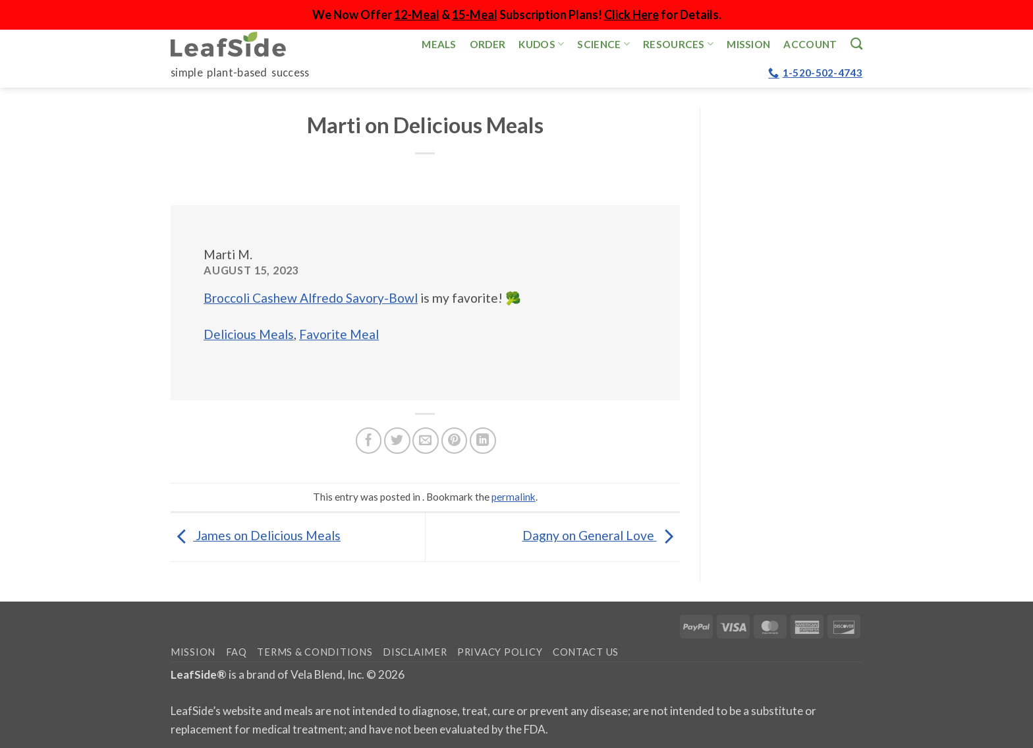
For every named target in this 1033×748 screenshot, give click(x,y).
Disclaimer (415, 652)
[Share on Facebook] (369, 440)
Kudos (541, 44)
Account (810, 44)
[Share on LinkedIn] (483, 440)
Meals (439, 44)
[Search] (856, 43)
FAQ (236, 652)
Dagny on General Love (601, 535)
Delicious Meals (249, 334)
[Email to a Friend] (425, 440)
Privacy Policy (499, 652)
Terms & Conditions (314, 652)
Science (603, 44)
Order (488, 44)
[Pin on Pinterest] (454, 440)
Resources (678, 44)
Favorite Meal (339, 334)
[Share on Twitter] (397, 440)
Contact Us (586, 652)
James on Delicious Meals (256, 535)
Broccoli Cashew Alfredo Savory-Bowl (311, 297)
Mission (748, 44)
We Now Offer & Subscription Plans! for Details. (516, 14)
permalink (513, 497)
